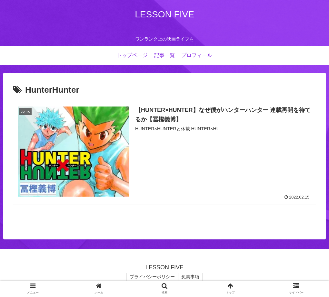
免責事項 (191, 277)
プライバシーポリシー (152, 277)
